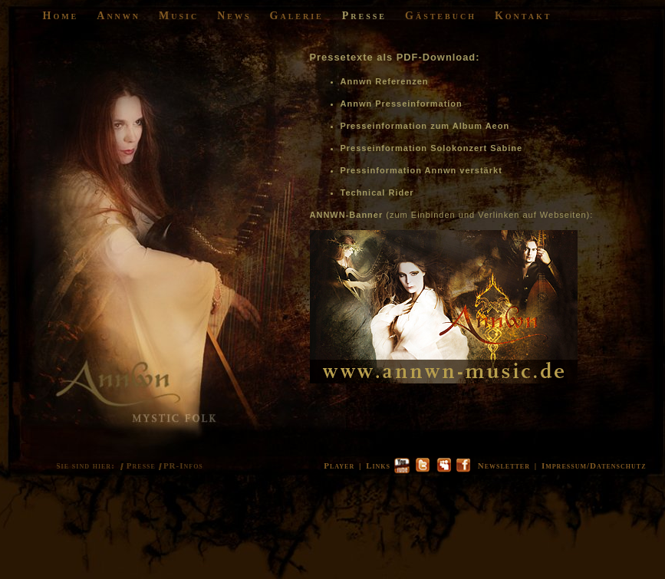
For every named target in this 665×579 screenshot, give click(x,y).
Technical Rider (377, 192)
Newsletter (504, 465)
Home (61, 15)
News (234, 15)
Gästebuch (440, 15)
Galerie (297, 15)
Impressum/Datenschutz (594, 465)
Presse (364, 15)
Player (339, 465)
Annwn (118, 15)
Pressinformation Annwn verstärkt (421, 170)
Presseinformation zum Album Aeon (425, 125)
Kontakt (523, 15)
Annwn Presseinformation (402, 103)
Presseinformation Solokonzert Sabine (432, 148)
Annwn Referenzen (385, 81)
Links (378, 465)
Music (179, 15)
